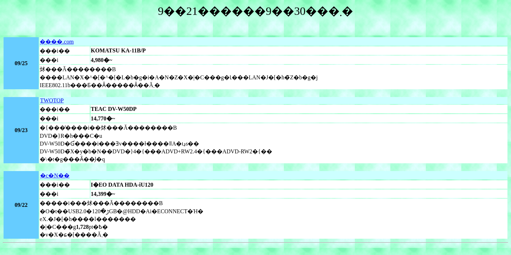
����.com (57, 42)
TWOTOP (52, 100)
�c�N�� (55, 175)
